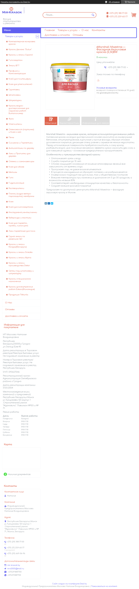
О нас (85, 30)
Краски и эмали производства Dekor (19, 264)
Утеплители (15, 124)
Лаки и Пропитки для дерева (19, 155)
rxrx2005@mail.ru (15, 569)
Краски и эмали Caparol (21, 55)
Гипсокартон (15, 60)
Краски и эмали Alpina (20, 258)
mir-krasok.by (13, 565)
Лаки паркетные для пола (22, 231)
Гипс (11, 178)
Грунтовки (14, 90)
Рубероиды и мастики (20, 218)
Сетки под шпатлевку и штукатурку (21, 272)
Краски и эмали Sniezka (20, 252)
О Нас (8, 303)
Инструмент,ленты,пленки (23, 212)
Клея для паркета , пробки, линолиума (18, 224)
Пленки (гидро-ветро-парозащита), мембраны (21, 195)
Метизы (13, 172)
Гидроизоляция (16, 183)
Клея (11, 202)
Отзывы (78, 35)
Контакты (98, 30)
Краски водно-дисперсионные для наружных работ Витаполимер (19, 109)
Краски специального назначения (20, 280)
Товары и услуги (67, 30)
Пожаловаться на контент (104, 586)
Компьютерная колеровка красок (22, 43)
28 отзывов (114, 2)
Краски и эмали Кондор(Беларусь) (18, 245)
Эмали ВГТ (14, 66)
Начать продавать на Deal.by (15, 2)
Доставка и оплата (57, 35)
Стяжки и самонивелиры (21, 161)
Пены (11, 137)
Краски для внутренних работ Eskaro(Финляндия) (22, 288)
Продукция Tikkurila (18, 295)
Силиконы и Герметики (21, 143)
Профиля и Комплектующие (17, 72)
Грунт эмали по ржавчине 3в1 (17, 237)
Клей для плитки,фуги (20, 79)
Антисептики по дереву (21, 148)
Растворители (16, 188)
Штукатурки (15, 100)
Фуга (11, 119)
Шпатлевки (15, 95)
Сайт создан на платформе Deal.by (69, 584)
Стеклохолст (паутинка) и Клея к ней (21, 131)
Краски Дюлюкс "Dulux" (20, 49)
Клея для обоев (16, 167)
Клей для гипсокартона (21, 207)
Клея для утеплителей (20, 84)
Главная (50, 30)
